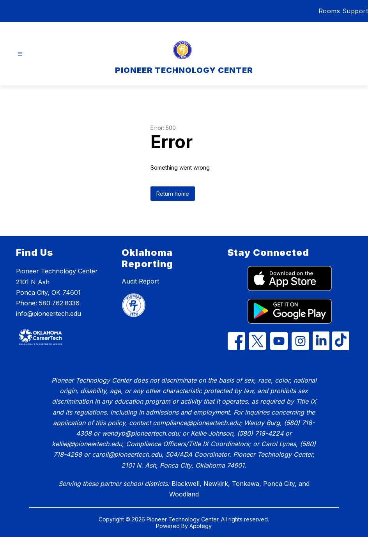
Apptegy (200, 526)
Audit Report (140, 281)
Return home (172, 193)
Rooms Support (343, 11)
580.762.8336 (59, 303)
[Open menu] (20, 54)
